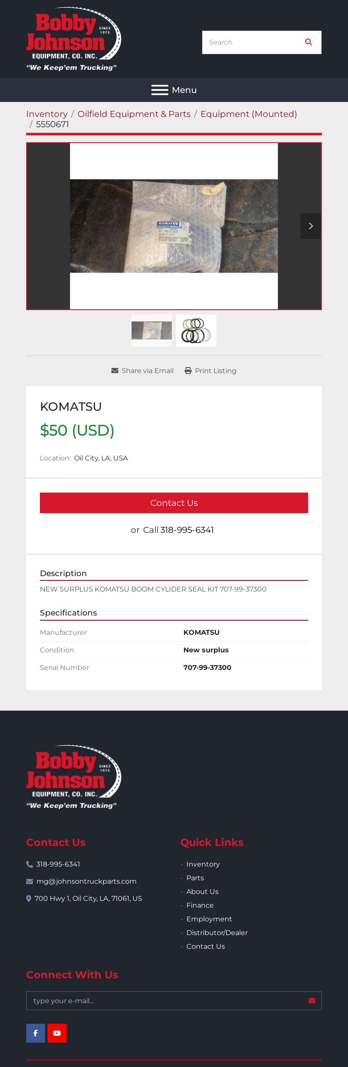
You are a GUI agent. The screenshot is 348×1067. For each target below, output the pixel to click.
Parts (195, 878)
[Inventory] (47, 114)
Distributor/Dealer (217, 933)
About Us (202, 892)
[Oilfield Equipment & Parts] (134, 114)
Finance (200, 905)
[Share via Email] (142, 371)
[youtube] (57, 1033)
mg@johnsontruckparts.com (86, 881)
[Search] (256, 42)
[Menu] (159, 90)
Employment (209, 919)
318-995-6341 (187, 530)
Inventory (203, 864)
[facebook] (35, 1033)
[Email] (174, 1000)
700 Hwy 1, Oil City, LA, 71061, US (88, 898)
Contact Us (174, 503)
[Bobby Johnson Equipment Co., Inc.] (73, 776)
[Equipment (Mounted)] (249, 114)
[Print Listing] (210, 371)
